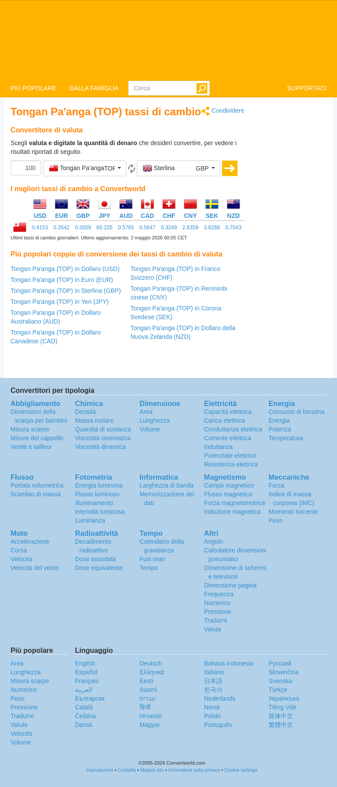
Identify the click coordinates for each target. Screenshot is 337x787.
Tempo (149, 567)
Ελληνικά (152, 672)
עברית (148, 698)
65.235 (105, 227)
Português (218, 724)
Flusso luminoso (97, 494)
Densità (85, 411)
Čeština (85, 715)
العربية (83, 689)
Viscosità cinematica (103, 438)
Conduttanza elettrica (233, 429)
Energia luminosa (98, 485)
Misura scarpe (30, 429)
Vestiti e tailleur (31, 446)
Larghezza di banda (167, 485)
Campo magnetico (229, 485)
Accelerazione (30, 541)
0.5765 (126, 227)
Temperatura (286, 438)
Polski (212, 715)
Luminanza (90, 520)
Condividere (222, 111)
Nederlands (220, 698)
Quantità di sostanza (103, 429)
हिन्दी (145, 707)
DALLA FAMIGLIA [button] (93, 88)
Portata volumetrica (37, 485)
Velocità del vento (35, 567)
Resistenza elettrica (231, 464)
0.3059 (83, 227)
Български (89, 698)
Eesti (146, 680)
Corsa (19, 550)
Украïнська (284, 698)
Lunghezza (155, 420)
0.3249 (169, 227)
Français (87, 680)
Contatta (127, 770)
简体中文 (281, 715)
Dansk (84, 724)
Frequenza (218, 594)
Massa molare (94, 420)
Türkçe (278, 689)
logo (168, 39)
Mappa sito (152, 770)
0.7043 (234, 227)
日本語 (213, 680)
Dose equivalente (98, 567)
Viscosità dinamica (100, 446)
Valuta (212, 629)
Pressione (217, 611)
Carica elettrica (224, 420)
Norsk (212, 707)
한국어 (213, 689)
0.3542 (62, 227)
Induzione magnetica (232, 511)
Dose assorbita (95, 559)
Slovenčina (284, 672)
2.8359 (191, 227)
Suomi (148, 689)
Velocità (21, 559)
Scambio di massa (36, 494)
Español (86, 672)
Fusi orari (152, 559)
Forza (276, 485)
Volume (150, 429)
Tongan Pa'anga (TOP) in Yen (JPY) (59, 301)
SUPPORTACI (306, 88)
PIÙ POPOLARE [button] (33, 88)
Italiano (214, 672)
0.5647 (148, 227)
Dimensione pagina (230, 585)
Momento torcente (293, 511)
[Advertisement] (292, 237)
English (85, 663)
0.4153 (40, 227)
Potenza (280, 429)
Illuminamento (94, 502)
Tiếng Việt (282, 707)
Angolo (213, 541)
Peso (276, 520)
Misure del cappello (37, 438)
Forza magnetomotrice (234, 502)
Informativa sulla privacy (194, 770)
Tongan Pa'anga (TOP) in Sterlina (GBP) (66, 290)
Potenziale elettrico (230, 455)
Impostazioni (99, 770)
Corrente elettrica (227, 438)
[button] (84, 168)
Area (146, 411)
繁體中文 (281, 724)
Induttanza (218, 446)
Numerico (217, 602)
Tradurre (215, 620)
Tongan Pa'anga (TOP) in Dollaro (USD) (65, 268)
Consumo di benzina (297, 411)
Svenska (280, 680)
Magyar (150, 724)
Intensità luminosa (100, 511)
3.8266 (212, 227)
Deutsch (151, 663)
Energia (279, 420)
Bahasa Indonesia (228, 663)
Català (84, 707)
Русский (280, 663)
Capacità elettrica (227, 411)
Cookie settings (240, 770)
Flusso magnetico (228, 494)
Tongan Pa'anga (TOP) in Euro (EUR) (62, 279)
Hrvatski (151, 715)
